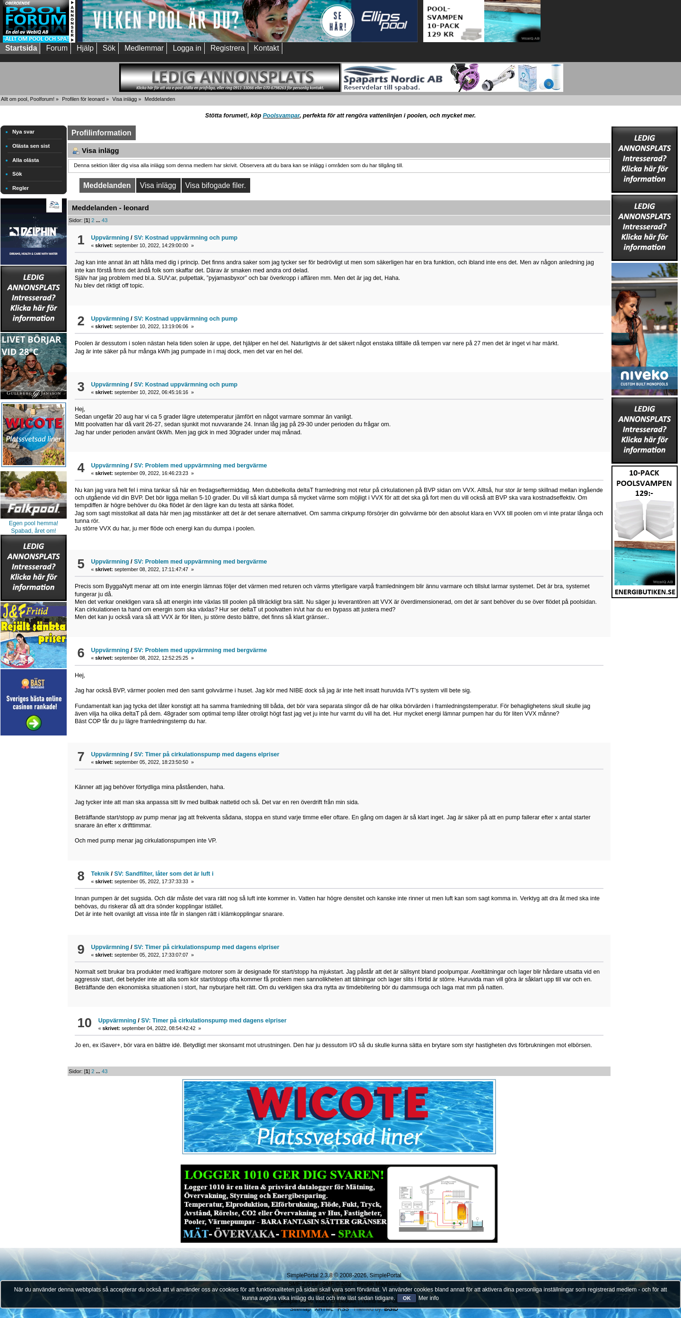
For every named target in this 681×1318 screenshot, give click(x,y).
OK (407, 1298)
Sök (17, 174)
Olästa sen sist (31, 146)
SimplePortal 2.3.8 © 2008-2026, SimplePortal (344, 1275)
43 (104, 220)
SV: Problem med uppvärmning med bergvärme (200, 465)
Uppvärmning (110, 237)
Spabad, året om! (33, 531)
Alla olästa (25, 160)
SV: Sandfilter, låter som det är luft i (163, 873)
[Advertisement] (33, 880)
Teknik (100, 873)
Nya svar (23, 131)
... (99, 220)
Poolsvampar (281, 115)
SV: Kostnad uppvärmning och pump (185, 237)
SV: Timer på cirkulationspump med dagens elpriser (206, 754)
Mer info (429, 1298)
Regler (20, 188)
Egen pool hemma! (34, 523)
